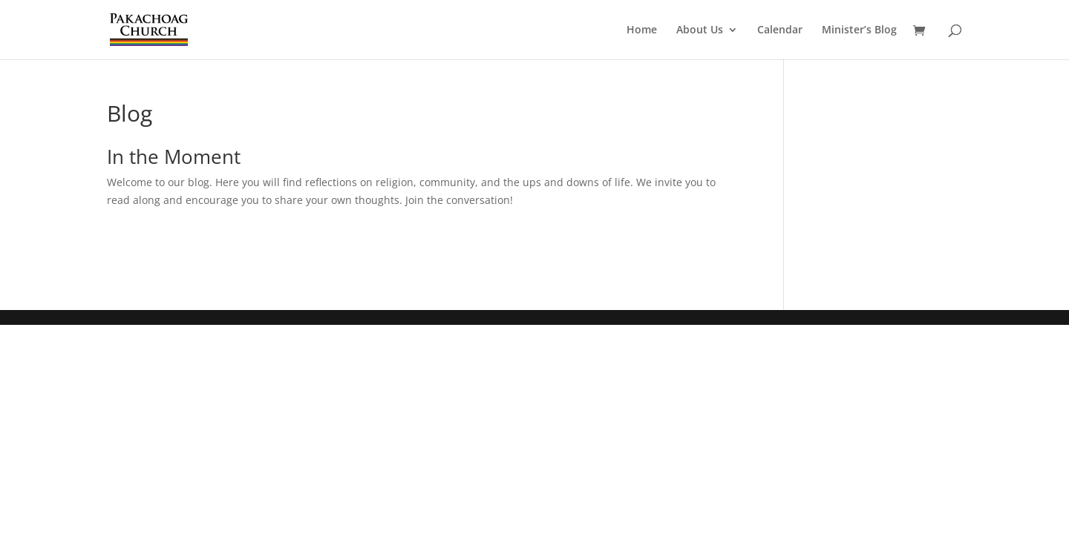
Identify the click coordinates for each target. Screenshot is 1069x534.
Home (642, 30)
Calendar (779, 30)
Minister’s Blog (859, 30)
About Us (699, 30)
